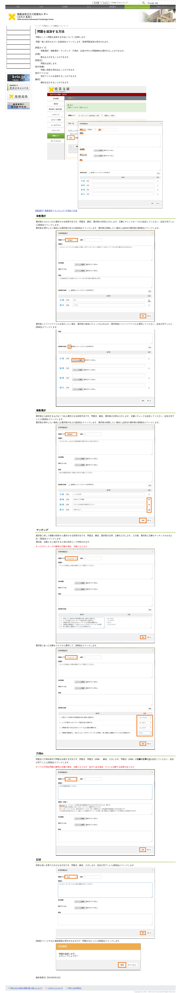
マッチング (59, 211)
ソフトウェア (14, 42)
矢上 (89, 7)
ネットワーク (14, 37)
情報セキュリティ (16, 52)
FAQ (114, 3)
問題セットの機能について (54, 26)
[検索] (161, 3)
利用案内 (12, 57)
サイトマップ (123, 3)
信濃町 (65, 7)
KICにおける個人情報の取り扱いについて (26, 988)
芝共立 (137, 7)
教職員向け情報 (15, 66)
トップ (38, 26)
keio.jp (11, 47)
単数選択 (39, 211)
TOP (10, 28)
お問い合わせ (14, 61)
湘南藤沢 (112, 7)
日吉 (41, 7)
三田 (17, 7)
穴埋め (69, 211)
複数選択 (49, 211)
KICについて (162, 7)
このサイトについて (55, 988)
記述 (75, 211)
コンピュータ (14, 33)
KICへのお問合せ (75, 988)
